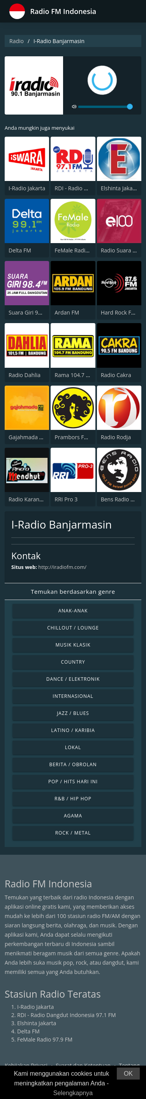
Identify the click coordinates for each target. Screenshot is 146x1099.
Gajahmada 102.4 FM (35, 437)
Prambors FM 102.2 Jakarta (89, 437)
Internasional (73, 696)
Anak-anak (73, 610)
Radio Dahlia (24, 375)
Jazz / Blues (73, 713)
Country (73, 662)
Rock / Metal (73, 832)
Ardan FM (67, 312)
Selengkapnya (73, 1093)
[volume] (105, 107)
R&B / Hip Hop (73, 798)
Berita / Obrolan (73, 764)
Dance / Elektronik (73, 679)
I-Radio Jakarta (27, 188)
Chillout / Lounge (73, 627)
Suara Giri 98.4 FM (32, 312)
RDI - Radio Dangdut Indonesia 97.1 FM (66, 1015)
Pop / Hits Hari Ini (73, 781)
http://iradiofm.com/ (62, 566)
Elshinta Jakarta (120, 188)
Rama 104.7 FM (74, 375)
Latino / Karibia (73, 730)
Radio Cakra (116, 375)
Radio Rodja (116, 437)
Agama (73, 815)
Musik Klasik (73, 645)
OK (128, 1073)
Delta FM (20, 250)
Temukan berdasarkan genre (73, 591)
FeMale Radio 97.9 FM (82, 250)
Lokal (73, 747)
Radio (16, 41)
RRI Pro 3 (66, 499)
